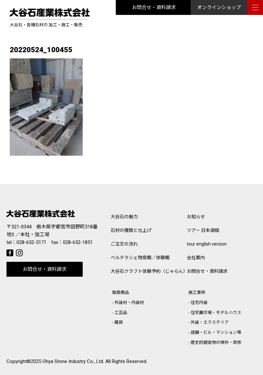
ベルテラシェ (140, 257)
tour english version (207, 244)
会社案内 (196, 257)
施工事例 (196, 292)
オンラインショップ (219, 7)
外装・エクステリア (210, 322)
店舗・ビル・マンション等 (216, 332)
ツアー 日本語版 (203, 230)
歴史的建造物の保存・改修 (216, 342)
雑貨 (118, 322)
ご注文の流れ (124, 244)
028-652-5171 (31, 242)
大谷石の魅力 (124, 216)
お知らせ (196, 216)
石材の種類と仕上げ (131, 230)
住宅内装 (199, 302)
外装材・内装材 (129, 302)
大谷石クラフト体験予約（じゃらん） (149, 271)
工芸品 (120, 312)
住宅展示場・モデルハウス (216, 312)
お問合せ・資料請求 (154, 7)
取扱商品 (120, 292)
